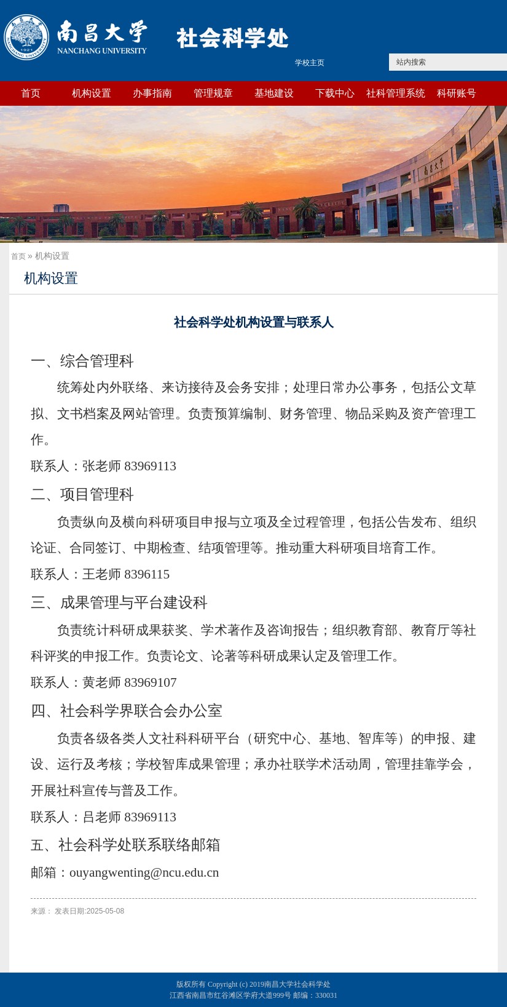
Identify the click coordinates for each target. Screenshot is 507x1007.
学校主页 (309, 62)
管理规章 (213, 93)
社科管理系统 (395, 93)
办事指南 (152, 93)
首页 (31, 93)
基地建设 (274, 93)
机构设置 (91, 93)
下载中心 (335, 93)
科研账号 (456, 93)
